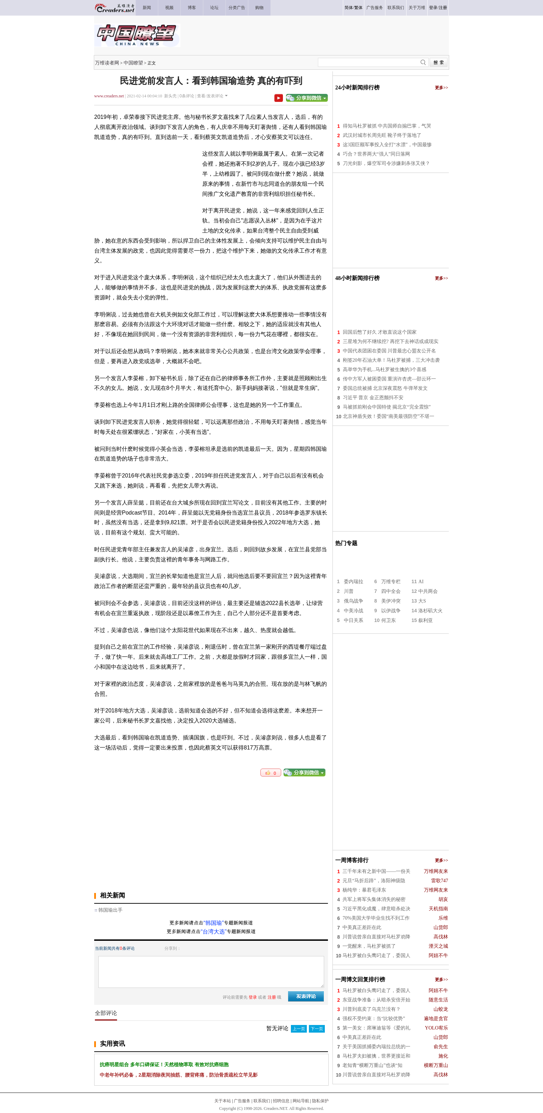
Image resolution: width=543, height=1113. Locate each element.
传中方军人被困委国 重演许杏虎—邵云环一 (389, 379)
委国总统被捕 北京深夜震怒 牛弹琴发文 (385, 388)
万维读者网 (107, 62)
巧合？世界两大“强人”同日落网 (376, 154)
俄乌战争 (353, 601)
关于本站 (222, 1100)
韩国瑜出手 (110, 910)
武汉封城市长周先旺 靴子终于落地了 (382, 135)
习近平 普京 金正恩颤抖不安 (373, 397)
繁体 (358, 7)
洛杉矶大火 (430, 610)
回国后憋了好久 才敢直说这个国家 (380, 332)
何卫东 (388, 620)
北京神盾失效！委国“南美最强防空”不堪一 (388, 416)
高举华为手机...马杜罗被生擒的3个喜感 (385, 369)
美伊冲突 (391, 601)
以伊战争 (391, 610)
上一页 (299, 1028)
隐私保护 (320, 1100)
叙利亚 (425, 620)
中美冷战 (353, 610)
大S (422, 601)
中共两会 (428, 591)
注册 (443, 7)
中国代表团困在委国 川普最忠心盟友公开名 (389, 350)
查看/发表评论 (210, 96)
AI (421, 581)
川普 (349, 591)
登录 (433, 7)
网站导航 (301, 1100)
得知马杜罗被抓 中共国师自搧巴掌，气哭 (387, 126)
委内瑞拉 (353, 581)
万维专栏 (391, 581)
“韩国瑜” (214, 923)
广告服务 (242, 1100)
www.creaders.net (109, 96)
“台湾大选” (214, 932)
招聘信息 (281, 1100)
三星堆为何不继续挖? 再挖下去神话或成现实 (390, 341)
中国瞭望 (133, 62)
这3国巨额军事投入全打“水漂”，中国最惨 (387, 144)
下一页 (317, 1028)
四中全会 (391, 591)
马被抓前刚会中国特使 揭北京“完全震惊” (387, 407)
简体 (349, 7)
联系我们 (261, 1100)
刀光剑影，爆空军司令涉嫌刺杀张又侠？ (386, 163)
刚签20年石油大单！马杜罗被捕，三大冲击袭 (391, 360)
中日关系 (353, 620)
